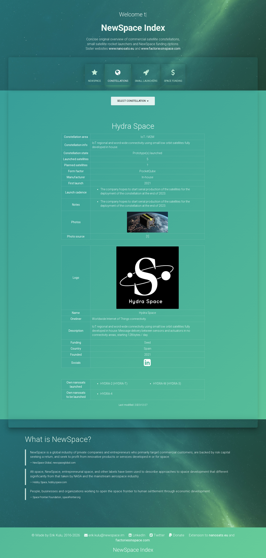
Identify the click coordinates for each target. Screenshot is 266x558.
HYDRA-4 (106, 393)
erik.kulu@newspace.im (104, 535)
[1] (147, 236)
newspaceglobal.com (64, 462)
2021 (147, 183)
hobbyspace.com (57, 482)
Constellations (118, 74)
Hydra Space (133, 126)
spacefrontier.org (71, 497)
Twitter (157, 535)
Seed (147, 342)
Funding (173, 74)
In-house (147, 177)
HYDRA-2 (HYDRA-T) (113, 383)
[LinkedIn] (147, 364)
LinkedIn (137, 535)
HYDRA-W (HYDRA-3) (167, 383)
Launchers (146, 74)
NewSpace (94, 74)
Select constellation (133, 100)
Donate (176, 535)
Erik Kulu (55, 535)
